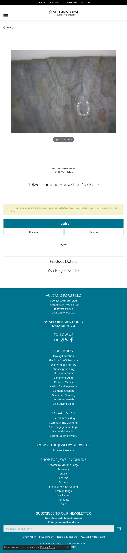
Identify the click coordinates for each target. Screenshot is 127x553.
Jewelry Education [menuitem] (63, 356)
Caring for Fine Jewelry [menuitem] (63, 386)
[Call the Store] (63, 308)
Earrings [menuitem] (63, 482)
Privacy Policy (46, 536)
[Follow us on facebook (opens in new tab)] (71, 340)
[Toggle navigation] (6, 14)
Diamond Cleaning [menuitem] (63, 390)
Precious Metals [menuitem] (63, 382)
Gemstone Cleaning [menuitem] (63, 395)
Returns (94, 232)
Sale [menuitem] (63, 504)
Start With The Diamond (63, 422)
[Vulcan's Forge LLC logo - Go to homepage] (63, 13)
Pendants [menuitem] (63, 499)
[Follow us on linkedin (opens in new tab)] (56, 340)
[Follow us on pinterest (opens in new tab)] (66, 340)
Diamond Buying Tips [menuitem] (63, 364)
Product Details (63, 261)
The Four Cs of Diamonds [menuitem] (63, 360)
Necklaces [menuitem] (63, 495)
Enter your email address (63, 522)
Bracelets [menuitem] (63, 469)
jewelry (10, 27)
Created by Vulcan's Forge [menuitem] (63, 465)
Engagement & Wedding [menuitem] (63, 486)
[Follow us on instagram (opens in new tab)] (62, 340)
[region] (63, 99)
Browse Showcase (63, 450)
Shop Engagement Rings (63, 427)
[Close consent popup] (68, 547)
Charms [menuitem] (63, 478)
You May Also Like (63, 270)
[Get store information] (63, 312)
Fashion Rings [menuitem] (63, 491)
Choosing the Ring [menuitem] (63, 369)
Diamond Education (63, 431)
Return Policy (29, 536)
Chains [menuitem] (63, 473)
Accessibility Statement (93, 536)
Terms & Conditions (67, 536)
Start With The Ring (63, 418)
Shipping (33, 232)
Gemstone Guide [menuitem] (63, 377)
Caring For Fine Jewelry (63, 435)
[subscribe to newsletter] (119, 528)
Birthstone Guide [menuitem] (64, 373)
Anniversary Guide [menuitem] (63, 399)
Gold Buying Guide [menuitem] (63, 403)
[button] (41, 2)
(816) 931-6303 (63, 172)
